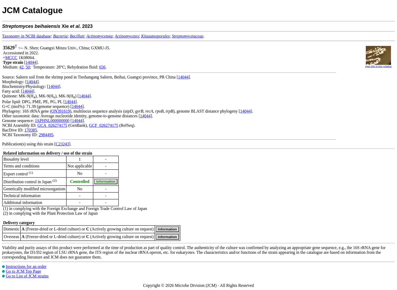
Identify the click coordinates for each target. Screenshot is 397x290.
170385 (30, 130)
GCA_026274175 (52, 125)
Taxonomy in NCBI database (26, 36)
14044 (31, 62)
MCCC (11, 57)
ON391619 (60, 111)
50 (28, 67)
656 (102, 67)
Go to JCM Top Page (23, 271)
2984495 (46, 135)
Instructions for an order (26, 266)
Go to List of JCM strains (27, 276)
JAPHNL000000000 (52, 120)
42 (21, 67)
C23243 (62, 144)
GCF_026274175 (103, 125)
